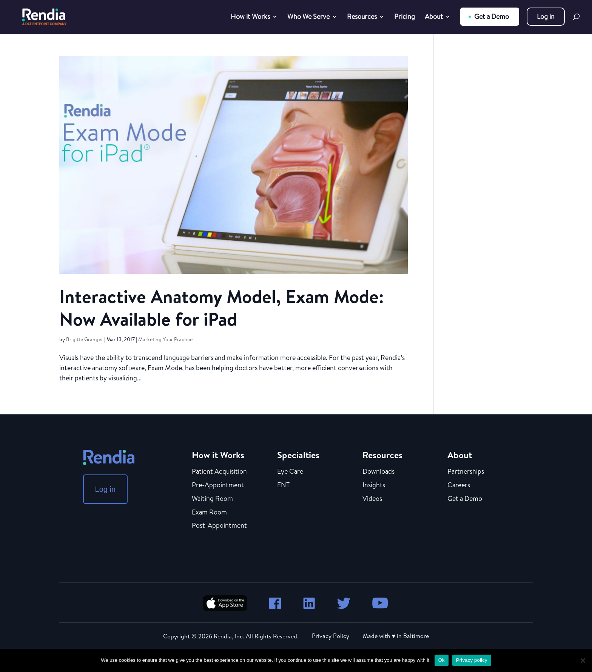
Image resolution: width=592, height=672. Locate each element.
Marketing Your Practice (165, 339)
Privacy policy (471, 660)
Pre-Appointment (218, 485)
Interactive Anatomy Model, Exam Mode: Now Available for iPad (221, 308)
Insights (373, 485)
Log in (546, 16)
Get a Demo (491, 16)
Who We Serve (308, 17)
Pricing (404, 17)
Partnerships (465, 472)
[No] (582, 660)
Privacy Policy (330, 636)
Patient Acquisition (219, 472)
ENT (283, 485)
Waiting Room (212, 499)
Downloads (378, 472)
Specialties (298, 454)
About (434, 17)
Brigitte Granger (84, 339)
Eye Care (290, 472)
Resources (362, 17)
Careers (458, 485)
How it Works (250, 17)
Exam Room (209, 512)
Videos (372, 499)
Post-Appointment (219, 526)
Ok (441, 660)
